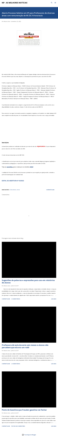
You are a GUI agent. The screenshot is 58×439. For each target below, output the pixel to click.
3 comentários (15, 299)
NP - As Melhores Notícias (14, 2)
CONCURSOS (13, 189)
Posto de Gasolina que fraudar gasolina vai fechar (24, 410)
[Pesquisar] (52, 3)
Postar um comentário (18, 426)
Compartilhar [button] (50, 189)
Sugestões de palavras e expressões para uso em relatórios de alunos (28, 281)
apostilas (10, 167)
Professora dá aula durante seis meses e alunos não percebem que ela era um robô (25, 346)
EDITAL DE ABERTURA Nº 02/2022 (13, 181)
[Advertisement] (29, 60)
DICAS (18, 189)
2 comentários (15, 363)
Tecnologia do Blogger (29, 434)
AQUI (31, 167)
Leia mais (53, 299)
